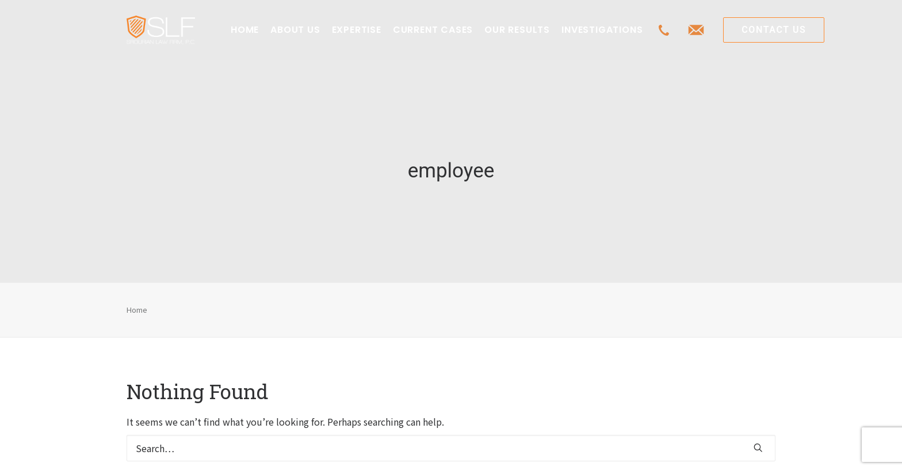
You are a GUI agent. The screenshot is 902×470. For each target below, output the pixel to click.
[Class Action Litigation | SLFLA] (161, 30)
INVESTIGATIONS (602, 29)
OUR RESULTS (517, 29)
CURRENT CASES (433, 29)
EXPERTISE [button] (356, 29)
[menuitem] (244, 30)
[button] (758, 440)
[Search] (451, 441)
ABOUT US (295, 29)
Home (137, 302)
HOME (245, 29)
